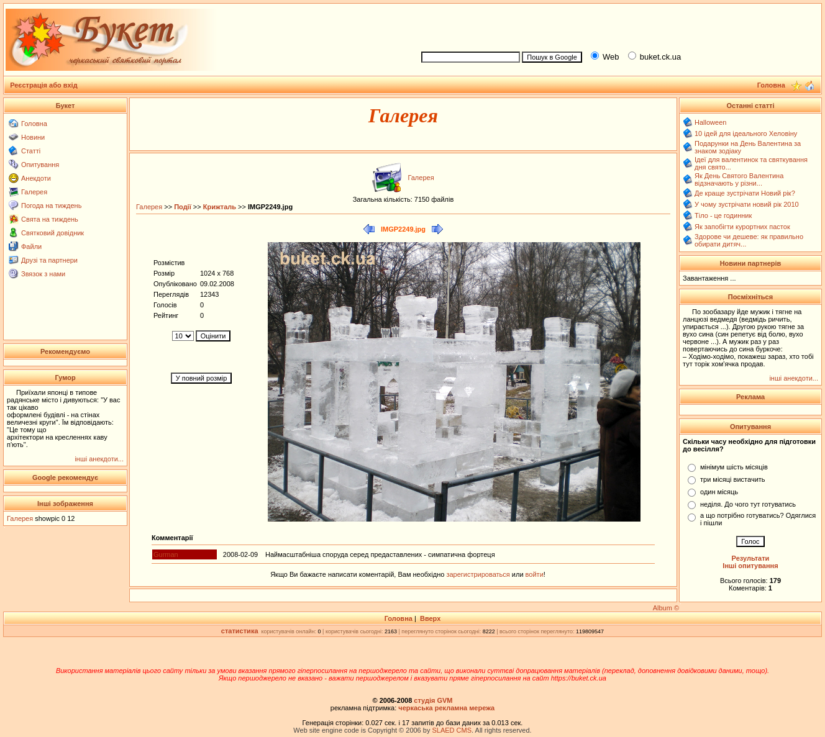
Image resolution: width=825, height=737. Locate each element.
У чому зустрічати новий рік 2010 (747, 204)
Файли (31, 246)
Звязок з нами (43, 274)
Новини (33, 137)
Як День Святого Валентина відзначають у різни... (739, 179)
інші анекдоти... (99, 459)
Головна (34, 123)
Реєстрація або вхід (44, 85)
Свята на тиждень (49, 219)
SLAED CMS (452, 730)
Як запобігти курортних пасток (742, 226)
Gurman (165, 554)
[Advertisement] (616, 25)
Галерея (34, 192)
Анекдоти (36, 178)
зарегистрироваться (478, 574)
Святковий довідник (52, 233)
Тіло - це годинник (723, 215)
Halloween (710, 122)
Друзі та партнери (49, 260)
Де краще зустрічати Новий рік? (745, 193)
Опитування (40, 164)
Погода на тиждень (51, 205)
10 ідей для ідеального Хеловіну (746, 133)
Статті (30, 151)
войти (534, 574)
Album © (666, 608)
